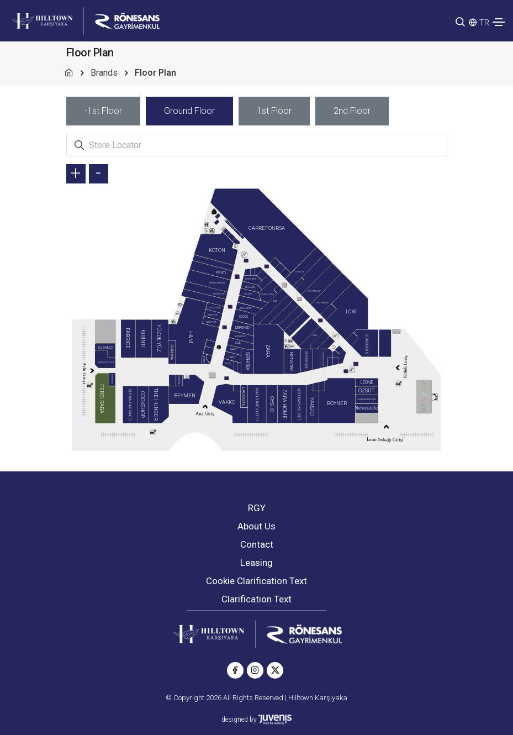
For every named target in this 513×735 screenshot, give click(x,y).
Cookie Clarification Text (256, 580)
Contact (256, 544)
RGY (257, 507)
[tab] (103, 111)
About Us (256, 526)
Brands (104, 72)
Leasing (256, 562)
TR (484, 23)
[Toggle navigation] (499, 22)
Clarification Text (256, 599)
